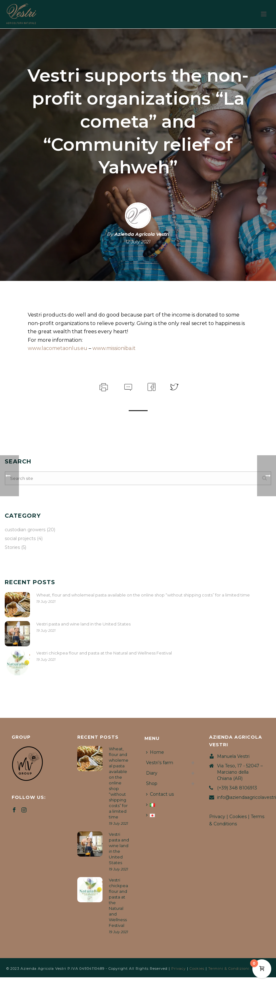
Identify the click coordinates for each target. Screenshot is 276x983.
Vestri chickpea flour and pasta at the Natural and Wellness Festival (104, 652)
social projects (20, 538)
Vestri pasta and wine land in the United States (83, 623)
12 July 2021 (138, 242)
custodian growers (25, 529)
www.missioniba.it (114, 348)
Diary (151, 773)
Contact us (160, 794)
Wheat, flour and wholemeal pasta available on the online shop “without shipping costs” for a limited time (143, 594)
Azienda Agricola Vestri (142, 234)
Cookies (238, 816)
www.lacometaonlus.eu (57, 348)
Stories (12, 547)
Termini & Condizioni (229, 968)
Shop (151, 783)
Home (155, 752)
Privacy (217, 816)
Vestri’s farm (159, 762)
